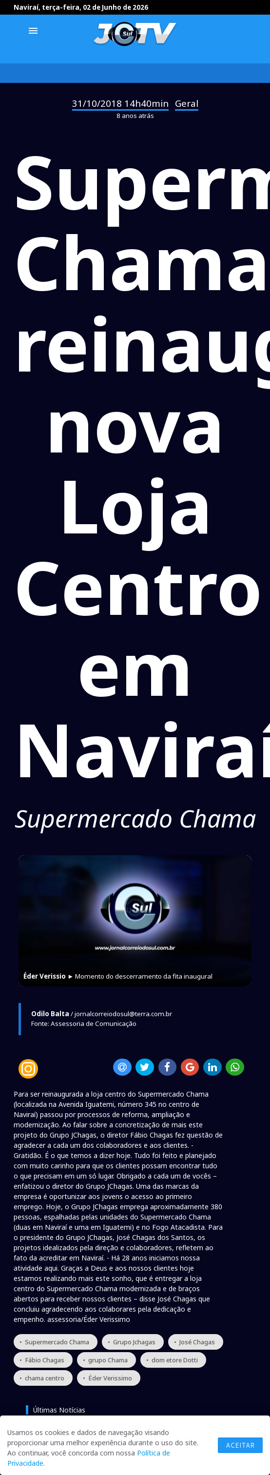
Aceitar (240, 1445)
